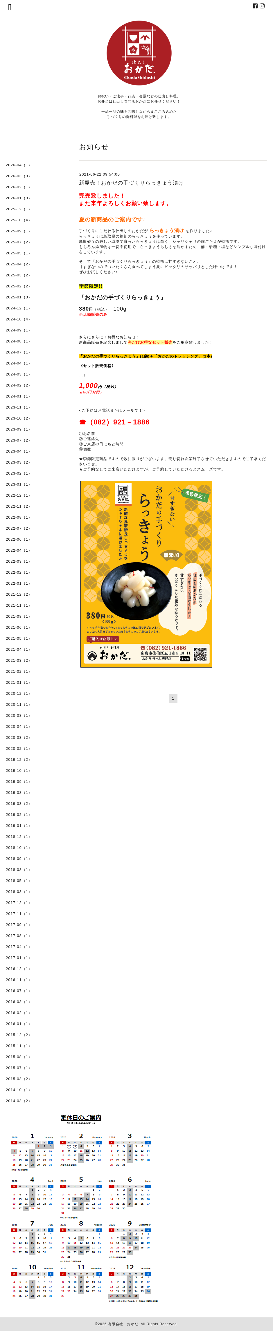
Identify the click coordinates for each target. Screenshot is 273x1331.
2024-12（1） (19, 308)
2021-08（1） (19, 616)
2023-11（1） (19, 407)
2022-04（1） (19, 550)
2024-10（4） (19, 319)
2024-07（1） (19, 352)
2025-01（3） (19, 297)
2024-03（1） (19, 374)
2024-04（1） (19, 363)
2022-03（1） (19, 561)
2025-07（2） (19, 242)
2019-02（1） (19, 814)
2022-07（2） (19, 528)
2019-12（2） (19, 759)
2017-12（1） (19, 902)
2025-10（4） (19, 220)
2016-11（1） (19, 980)
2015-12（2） (19, 1035)
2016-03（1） (19, 1002)
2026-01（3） (19, 198)
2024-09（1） (19, 330)
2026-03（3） (19, 176)
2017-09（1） (19, 924)
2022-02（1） (19, 572)
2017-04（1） (19, 947)
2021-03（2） (19, 660)
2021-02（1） (19, 671)
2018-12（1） (19, 836)
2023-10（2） (19, 418)
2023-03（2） (19, 462)
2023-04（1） (19, 451)
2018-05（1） (19, 880)
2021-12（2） (19, 594)
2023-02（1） (19, 473)
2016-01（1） (19, 1024)
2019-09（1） (19, 781)
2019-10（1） (19, 770)
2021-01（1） (19, 682)
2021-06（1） (19, 627)
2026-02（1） (19, 187)
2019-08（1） (19, 792)
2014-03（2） (19, 1101)
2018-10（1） (19, 847)
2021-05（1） (19, 638)
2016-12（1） (19, 969)
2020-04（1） (19, 726)
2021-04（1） (19, 649)
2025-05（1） (19, 253)
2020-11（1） (19, 704)
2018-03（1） (19, 891)
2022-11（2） (19, 506)
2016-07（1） (19, 991)
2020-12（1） (19, 693)
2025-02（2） (19, 286)
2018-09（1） (19, 858)
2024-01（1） (19, 396)
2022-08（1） (19, 517)
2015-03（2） (19, 1079)
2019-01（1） (19, 825)
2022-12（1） (19, 495)
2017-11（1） (19, 913)
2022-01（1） (19, 583)
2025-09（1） (19, 231)
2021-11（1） (19, 605)
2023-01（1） (19, 484)
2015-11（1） (19, 1046)
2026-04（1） (19, 165)
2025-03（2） (19, 275)
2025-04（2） (19, 264)
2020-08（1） (19, 715)
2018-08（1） (19, 869)
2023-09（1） (19, 429)
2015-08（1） (19, 1057)
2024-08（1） (19, 341)
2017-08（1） (19, 935)
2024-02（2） (19, 385)
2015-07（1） (19, 1068)
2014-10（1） (19, 1090)
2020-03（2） (19, 737)
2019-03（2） (19, 803)
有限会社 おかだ (123, 1324)
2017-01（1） (19, 958)
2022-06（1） (19, 539)
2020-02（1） (19, 748)
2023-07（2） (19, 440)
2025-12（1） (19, 209)
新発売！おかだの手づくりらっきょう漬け (131, 183)
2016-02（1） (19, 1013)
